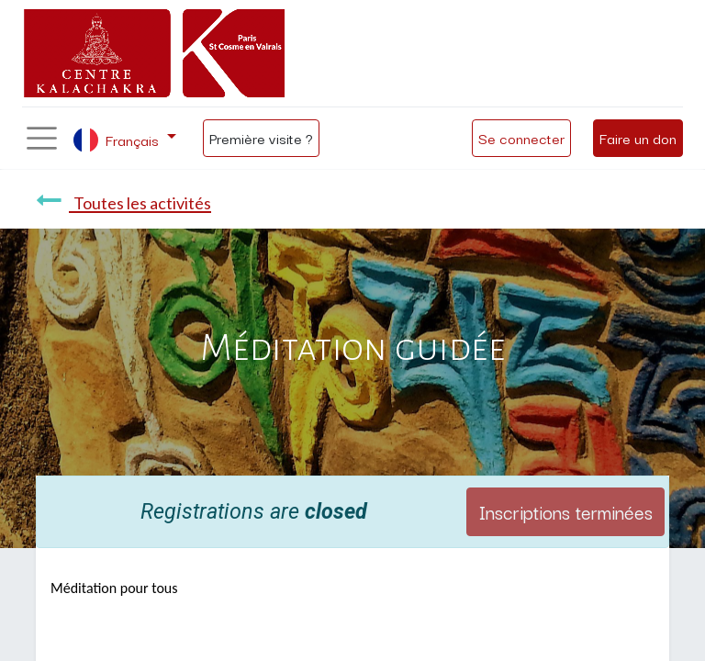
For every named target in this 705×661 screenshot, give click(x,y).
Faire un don (638, 138)
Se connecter (521, 138)
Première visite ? (261, 138)
